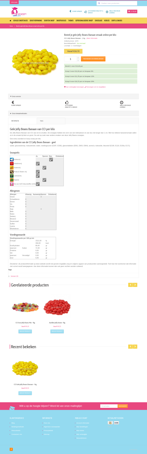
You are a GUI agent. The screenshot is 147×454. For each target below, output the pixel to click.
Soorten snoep (49, 20)
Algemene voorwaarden (52, 427)
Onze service (16, 96)
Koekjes (106, 20)
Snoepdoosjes (61, 20)
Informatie (15, 121)
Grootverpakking (36, 20)
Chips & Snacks (116, 20)
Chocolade (98, 20)
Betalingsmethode (18, 427)
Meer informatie (92, 38)
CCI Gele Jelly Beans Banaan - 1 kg (25, 384)
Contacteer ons (17, 434)
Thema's (70, 20)
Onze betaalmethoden (19, 113)
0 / (132, 11)
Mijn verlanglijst (81, 434)
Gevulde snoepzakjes (20, 20)
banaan (14, 276)
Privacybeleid (48, 430)
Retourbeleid (16, 430)
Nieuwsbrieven (81, 438)
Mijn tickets (80, 430)
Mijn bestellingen (82, 427)
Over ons (47, 423)
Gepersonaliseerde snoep (84, 20)
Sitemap (46, 434)
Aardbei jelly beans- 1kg (57, 323)
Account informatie (82, 423)
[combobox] (116, 3)
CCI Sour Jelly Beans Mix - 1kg (25, 323)
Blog (13, 423)
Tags (41, 121)
